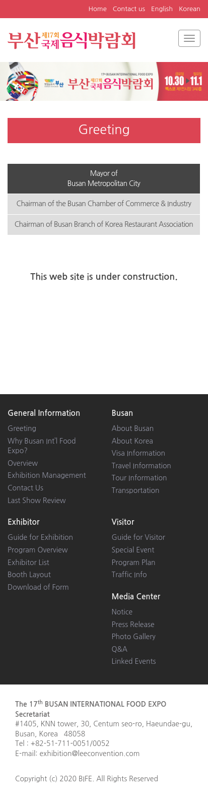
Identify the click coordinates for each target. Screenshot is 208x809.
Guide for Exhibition (40, 537)
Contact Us (25, 487)
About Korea (132, 441)
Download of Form (38, 587)
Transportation (136, 490)
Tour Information (139, 477)
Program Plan (134, 562)
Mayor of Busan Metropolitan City (104, 178)
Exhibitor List (28, 562)
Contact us (129, 9)
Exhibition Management (47, 475)
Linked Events (134, 661)
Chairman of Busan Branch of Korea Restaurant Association (104, 224)
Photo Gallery (134, 636)
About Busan (133, 428)
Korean (189, 9)
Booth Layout (29, 574)
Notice (122, 611)
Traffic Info (129, 574)
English (162, 9)
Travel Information (141, 465)
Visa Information (139, 453)
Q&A (119, 649)
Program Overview (38, 549)
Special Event (133, 549)
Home (98, 9)
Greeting (22, 428)
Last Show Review (37, 500)
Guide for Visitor (138, 537)
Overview (23, 463)
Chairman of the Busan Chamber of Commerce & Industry (103, 203)
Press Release (133, 624)
